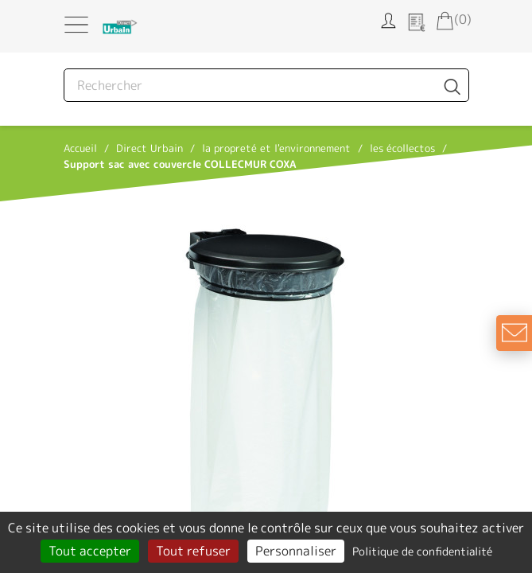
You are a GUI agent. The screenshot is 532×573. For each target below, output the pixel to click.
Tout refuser (193, 550)
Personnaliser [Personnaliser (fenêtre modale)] (295, 550)
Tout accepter (90, 550)
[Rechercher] (266, 85)
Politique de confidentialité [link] (422, 551)
